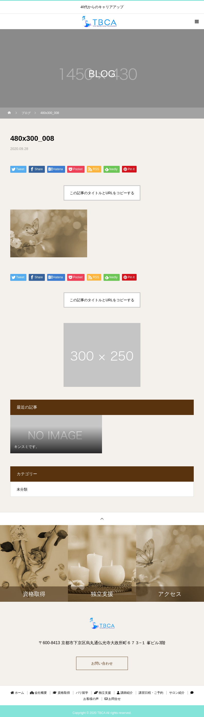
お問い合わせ (102, 663)
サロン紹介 (177, 693)
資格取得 (61, 693)
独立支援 (102, 693)
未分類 (22, 489)
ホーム (17, 693)
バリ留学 (82, 693)
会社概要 (38, 693)
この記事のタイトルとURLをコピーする (102, 193)
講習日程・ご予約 (151, 693)
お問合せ (113, 699)
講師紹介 (125, 693)
